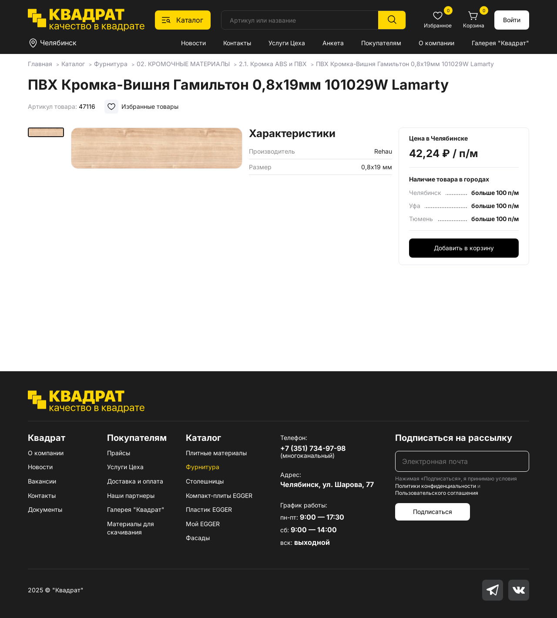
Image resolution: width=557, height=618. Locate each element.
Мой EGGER (203, 523)
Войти (511, 20)
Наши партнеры (130, 495)
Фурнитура (202, 466)
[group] (156, 237)
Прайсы (118, 453)
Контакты (237, 43)
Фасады (198, 537)
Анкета (333, 43)
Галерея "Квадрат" (500, 43)
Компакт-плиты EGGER (219, 495)
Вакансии (42, 481)
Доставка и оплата (135, 481)
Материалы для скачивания (130, 528)
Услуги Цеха (286, 43)
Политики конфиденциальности (435, 486)
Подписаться (432, 511)
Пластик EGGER (209, 509)
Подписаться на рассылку (453, 438)
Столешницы (205, 481)
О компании (436, 43)
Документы (45, 509)
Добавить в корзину (464, 248)
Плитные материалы (216, 453)
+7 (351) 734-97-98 (313, 448)
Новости (193, 43)
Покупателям (381, 43)
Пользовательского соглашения (436, 493)
